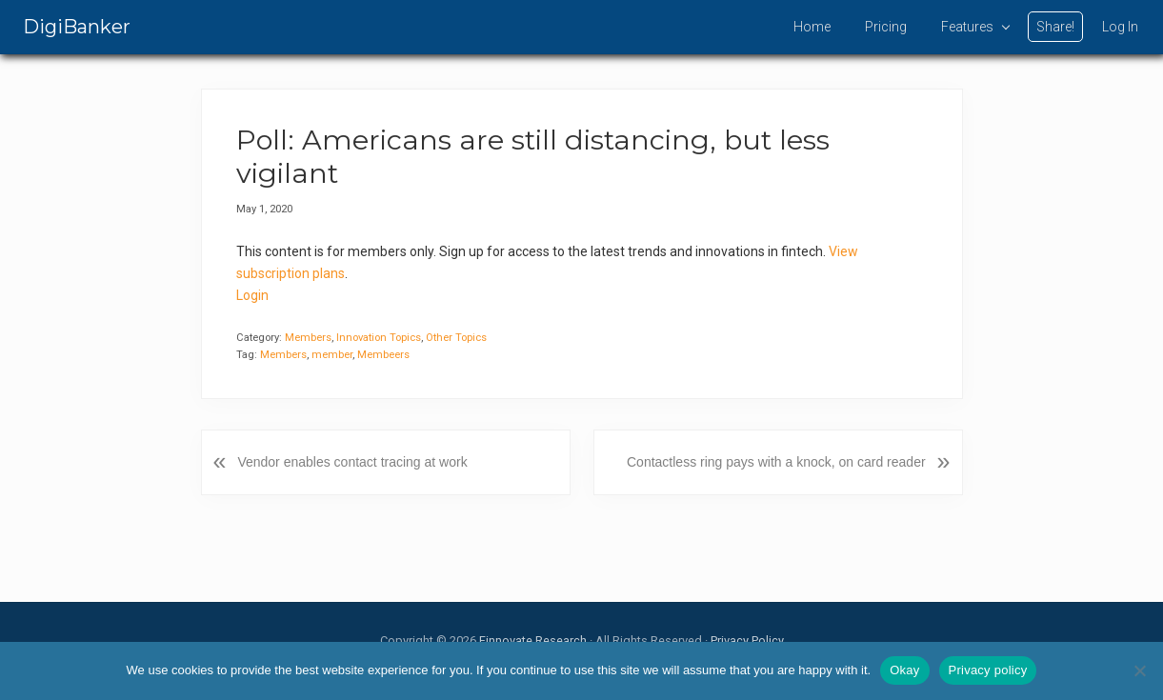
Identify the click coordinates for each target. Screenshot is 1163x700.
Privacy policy (988, 670)
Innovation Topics (378, 337)
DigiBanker (76, 26)
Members (308, 337)
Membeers (383, 355)
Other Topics (456, 337)
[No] (1139, 670)
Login (252, 295)
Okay (904, 670)
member (331, 355)
